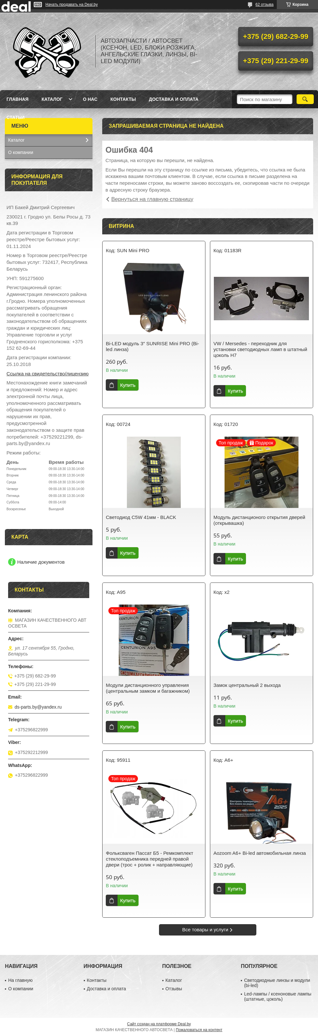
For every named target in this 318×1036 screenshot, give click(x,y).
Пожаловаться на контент (199, 1030)
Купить (127, 385)
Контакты (123, 99)
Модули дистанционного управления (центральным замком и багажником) (148, 688)
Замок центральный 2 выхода (247, 685)
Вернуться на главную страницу (152, 199)
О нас (90, 99)
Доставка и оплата (174, 99)
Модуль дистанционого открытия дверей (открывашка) (259, 520)
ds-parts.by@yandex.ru (38, 707)
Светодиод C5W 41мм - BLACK (141, 517)
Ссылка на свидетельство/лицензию (47, 373)
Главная (17, 99)
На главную (20, 980)
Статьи (15, 117)
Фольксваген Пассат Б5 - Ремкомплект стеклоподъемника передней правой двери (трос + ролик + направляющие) (149, 858)
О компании (20, 152)
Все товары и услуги (205, 929)
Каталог (52, 99)
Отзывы (173, 988)
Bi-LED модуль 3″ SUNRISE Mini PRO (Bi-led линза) (152, 346)
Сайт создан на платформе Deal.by (159, 1024)
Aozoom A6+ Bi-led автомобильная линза (260, 853)
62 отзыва (264, 4)
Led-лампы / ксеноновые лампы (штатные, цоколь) (277, 996)
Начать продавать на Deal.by (71, 4)
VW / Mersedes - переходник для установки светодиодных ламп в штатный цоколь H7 (260, 349)
